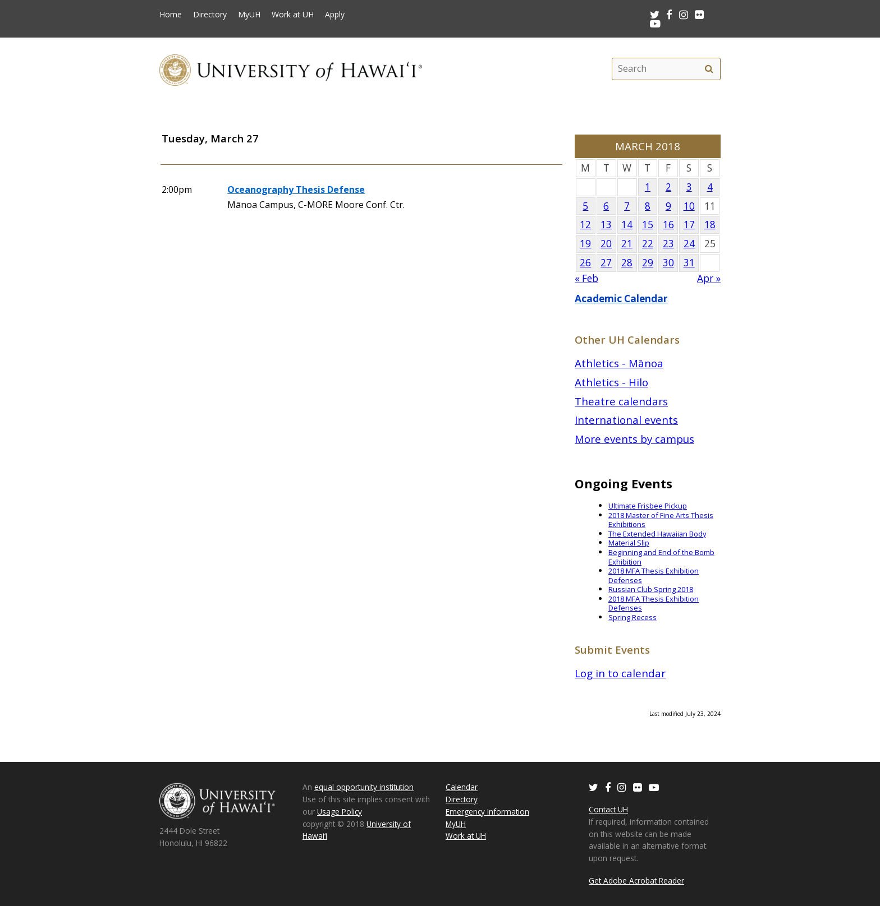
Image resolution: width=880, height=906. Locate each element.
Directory (210, 14)
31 (689, 262)
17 (689, 224)
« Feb (586, 278)
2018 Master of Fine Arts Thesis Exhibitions (660, 520)
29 (647, 262)
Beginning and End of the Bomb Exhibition (661, 557)
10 (689, 206)
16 (668, 224)
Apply (335, 14)
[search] (709, 69)
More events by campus (634, 439)
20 (606, 243)
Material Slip (628, 543)
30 (668, 262)
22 (647, 243)
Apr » (709, 278)
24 (689, 243)
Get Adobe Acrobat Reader (636, 880)
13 (606, 224)
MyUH (249, 14)
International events (626, 420)
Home (170, 14)
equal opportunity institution (364, 787)
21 (626, 243)
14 (626, 224)
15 (647, 224)
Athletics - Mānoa (619, 363)
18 (710, 224)
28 (626, 262)
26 (585, 262)
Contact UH (608, 809)
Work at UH (293, 14)
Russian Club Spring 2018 (650, 589)
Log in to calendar (620, 673)
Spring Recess (632, 617)
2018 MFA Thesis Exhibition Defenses (653, 575)
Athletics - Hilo (611, 382)
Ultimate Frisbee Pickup (647, 506)
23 (668, 243)
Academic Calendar (621, 298)
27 (606, 262)
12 (585, 224)
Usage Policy (339, 811)
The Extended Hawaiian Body (657, 534)
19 (585, 243)
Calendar (462, 787)
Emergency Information (487, 811)
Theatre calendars (621, 401)
